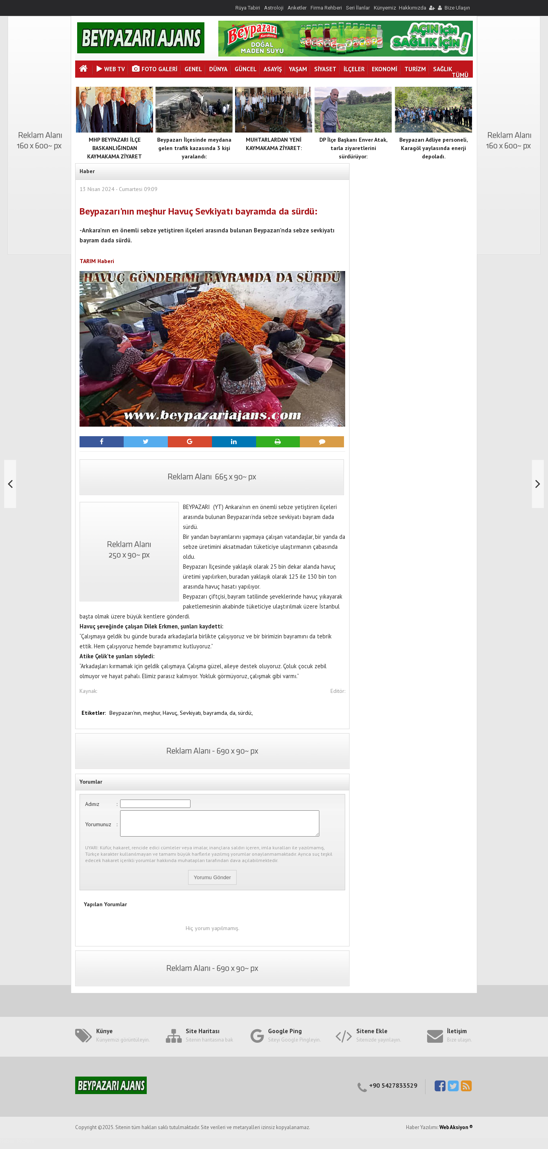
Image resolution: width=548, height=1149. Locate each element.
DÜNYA (218, 69)
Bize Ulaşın (457, 8)
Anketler (297, 8)
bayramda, (216, 712)
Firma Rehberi (326, 8)
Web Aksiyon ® (456, 1132)
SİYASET (325, 69)
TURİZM (415, 69)
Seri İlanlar (358, 8)
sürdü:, (245, 712)
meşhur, (153, 712)
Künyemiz (385, 8)
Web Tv (111, 69)
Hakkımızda (412, 8)
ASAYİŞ (273, 69)
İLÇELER (354, 69)
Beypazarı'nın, (126, 712)
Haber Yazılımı (17, 1145)
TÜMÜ (460, 75)
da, (233, 712)
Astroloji (274, 8)
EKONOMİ (384, 69)
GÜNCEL (246, 69)
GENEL (193, 69)
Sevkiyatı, (191, 712)
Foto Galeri (154, 69)
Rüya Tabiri (247, 8)
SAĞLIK (442, 69)
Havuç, (171, 712)
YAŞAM (298, 69)
